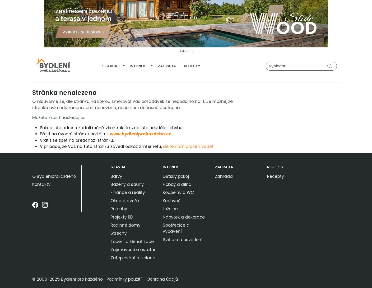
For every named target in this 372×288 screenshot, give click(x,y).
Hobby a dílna (177, 184)
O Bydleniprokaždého (54, 176)
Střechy (119, 233)
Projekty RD (122, 217)
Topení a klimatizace (132, 241)
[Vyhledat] (301, 66)
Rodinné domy (125, 225)
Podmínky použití (124, 279)
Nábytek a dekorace (184, 217)
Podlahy (119, 209)
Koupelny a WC (178, 192)
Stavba (109, 66)
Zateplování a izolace (133, 258)
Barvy (116, 176)
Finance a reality (128, 192)
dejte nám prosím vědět (188, 146)
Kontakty (41, 184)
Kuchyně (172, 201)
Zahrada (167, 66)
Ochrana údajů (162, 279)
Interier (137, 66)
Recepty (192, 66)
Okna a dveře (125, 201)
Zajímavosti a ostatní (133, 249)
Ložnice (170, 209)
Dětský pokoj (176, 176)
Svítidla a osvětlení (182, 239)
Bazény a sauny (127, 184)
